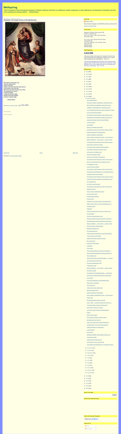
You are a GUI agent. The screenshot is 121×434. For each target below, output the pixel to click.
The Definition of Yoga (92, 164)
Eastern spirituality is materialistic (95, 134)
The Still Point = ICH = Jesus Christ (95, 342)
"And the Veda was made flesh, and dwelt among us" (100, 179)
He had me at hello (91, 270)
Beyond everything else (92, 290)
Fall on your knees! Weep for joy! (95, 216)
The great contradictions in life (94, 263)
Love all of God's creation (93, 167)
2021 (87, 81)
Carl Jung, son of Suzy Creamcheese (96, 157)
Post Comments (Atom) (16, 155)
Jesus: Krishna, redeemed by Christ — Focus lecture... (100, 137)
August (89, 355)
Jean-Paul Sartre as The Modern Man (96, 132)
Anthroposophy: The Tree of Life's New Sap (97, 325)
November (90, 348)
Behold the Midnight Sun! (93, 228)
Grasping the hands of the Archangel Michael (98, 120)
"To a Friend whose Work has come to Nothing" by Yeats (100, 110)
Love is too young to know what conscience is (98, 322)
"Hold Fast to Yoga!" (92, 265)
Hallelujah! (89, 208)
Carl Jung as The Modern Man (94, 152)
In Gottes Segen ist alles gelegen (95, 174)
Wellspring (10, 7)
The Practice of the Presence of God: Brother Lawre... (100, 115)
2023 (87, 76)
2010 (87, 385)
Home (41, 152)
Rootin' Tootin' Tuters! (92, 315)
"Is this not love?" (91, 122)
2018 (87, 89)
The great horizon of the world (94, 260)
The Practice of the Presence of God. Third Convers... (100, 169)
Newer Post (6, 152)
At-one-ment (90, 248)
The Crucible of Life (91, 255)
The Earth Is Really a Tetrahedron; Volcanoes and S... (100, 102)
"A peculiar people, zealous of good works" (97, 305)
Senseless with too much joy (94, 320)
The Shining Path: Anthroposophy (95, 226)
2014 (87, 376)
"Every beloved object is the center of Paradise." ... (99, 251)
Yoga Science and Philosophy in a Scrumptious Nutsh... (100, 172)
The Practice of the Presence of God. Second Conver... (100, 176)
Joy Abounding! (90, 213)
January (89, 372)
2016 (87, 94)
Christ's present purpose (93, 196)
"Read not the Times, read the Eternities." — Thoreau (100, 258)
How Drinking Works (92, 100)
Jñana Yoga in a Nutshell (93, 283)
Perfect (88, 312)
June (88, 360)
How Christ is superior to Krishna (95, 144)
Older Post (75, 152)
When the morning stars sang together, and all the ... (99, 218)
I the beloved (90, 125)
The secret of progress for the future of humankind (99, 275)
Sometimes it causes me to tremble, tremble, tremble (99, 129)
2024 (87, 74)
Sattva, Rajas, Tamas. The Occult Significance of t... (99, 204)
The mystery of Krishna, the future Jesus (96, 149)
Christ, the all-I (90, 199)
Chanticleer (89, 246)
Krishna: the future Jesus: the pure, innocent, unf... (99, 211)
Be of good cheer (91, 241)
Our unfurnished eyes (92, 231)
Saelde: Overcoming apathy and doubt (96, 238)
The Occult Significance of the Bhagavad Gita (98, 280)
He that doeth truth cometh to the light (96, 300)
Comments (88, 428)
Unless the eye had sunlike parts (95, 287)
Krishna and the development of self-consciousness (99, 233)
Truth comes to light (91, 337)
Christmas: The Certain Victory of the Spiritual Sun (99, 201)
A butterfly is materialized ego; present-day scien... (99, 107)
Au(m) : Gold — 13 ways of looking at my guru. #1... (99, 302)
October (89, 350)
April (88, 365)
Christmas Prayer (91, 206)
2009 (87, 388)
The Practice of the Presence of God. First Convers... (100, 186)
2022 (87, 79)
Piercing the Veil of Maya (93, 243)
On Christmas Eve (91, 181)
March (88, 367)
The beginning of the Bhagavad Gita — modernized (99, 273)
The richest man (91, 285)
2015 (87, 96)
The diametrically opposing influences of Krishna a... (99, 221)
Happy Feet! (90, 297)
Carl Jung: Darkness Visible (93, 154)
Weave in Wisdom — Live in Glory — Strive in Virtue (99, 139)
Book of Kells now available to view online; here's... (99, 105)
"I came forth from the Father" (94, 236)
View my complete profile (90, 26)
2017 (87, 91)
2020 (87, 84)
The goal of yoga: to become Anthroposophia (98, 147)
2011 (87, 383)
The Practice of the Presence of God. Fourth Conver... (100, 159)
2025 (87, 71)
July (88, 357)
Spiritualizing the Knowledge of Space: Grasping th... (99, 117)
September (90, 353)
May (88, 362)
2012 (87, 381)
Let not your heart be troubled (94, 112)
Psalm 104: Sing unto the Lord (94, 339)
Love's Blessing (90, 330)
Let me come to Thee (92, 194)
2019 (87, 86)
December (90, 98)
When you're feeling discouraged (95, 127)
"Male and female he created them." (95, 327)
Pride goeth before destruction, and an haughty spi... (99, 253)
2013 (87, 378)
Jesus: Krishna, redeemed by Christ (95, 191)
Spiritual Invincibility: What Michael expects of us (98, 334)
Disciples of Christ (91, 189)
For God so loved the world (93, 184)
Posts (87, 426)
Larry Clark (89, 21)
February (89, 370)
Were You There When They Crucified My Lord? (98, 162)
